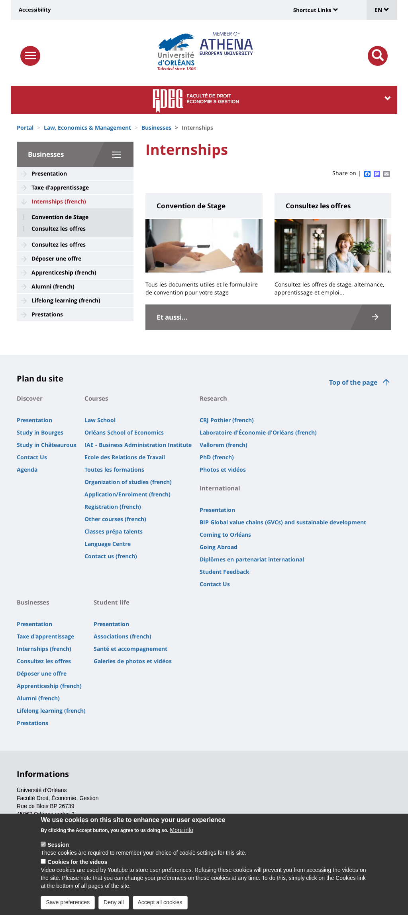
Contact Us (32, 457)
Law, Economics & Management (87, 127)
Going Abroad (218, 547)
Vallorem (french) (223, 445)
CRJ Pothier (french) (227, 420)
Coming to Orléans (225, 534)
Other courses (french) (115, 519)
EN (382, 10)
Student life (111, 602)
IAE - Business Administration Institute (138, 445)
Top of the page (353, 382)
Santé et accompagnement (130, 648)
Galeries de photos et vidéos (133, 661)
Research (213, 398)
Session (58, 849)
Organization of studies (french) (128, 482)
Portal (25, 127)
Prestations (47, 314)
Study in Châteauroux (46, 445)
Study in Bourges (40, 432)
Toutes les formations (114, 469)
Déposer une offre (56, 258)
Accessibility (35, 9)
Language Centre (107, 543)
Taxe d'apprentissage (60, 187)
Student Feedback (224, 571)
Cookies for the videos (77, 866)
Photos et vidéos (223, 469)
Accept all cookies (160, 906)
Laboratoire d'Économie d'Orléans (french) (258, 432)
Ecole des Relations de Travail (124, 457)
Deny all (114, 906)
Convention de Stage (59, 217)
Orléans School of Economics (124, 432)
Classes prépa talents (113, 531)
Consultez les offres (58, 228)
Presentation (49, 173)
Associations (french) (122, 636)
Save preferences (68, 906)
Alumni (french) (53, 286)
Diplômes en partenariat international (252, 559)
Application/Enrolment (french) (127, 494)
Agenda (27, 469)
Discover (30, 398)
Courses (96, 398)
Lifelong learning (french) (65, 300)
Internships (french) (58, 201)
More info (181, 834)
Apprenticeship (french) (63, 272)
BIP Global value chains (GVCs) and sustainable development (283, 522)
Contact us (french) (110, 556)
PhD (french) (217, 457)
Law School (100, 420)
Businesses (156, 127)
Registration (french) (112, 506)
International (220, 488)
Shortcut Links (312, 10)
